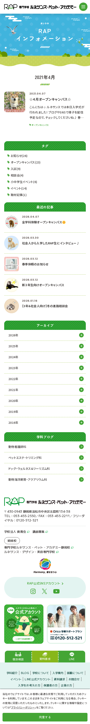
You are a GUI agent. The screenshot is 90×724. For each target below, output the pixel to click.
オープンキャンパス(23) (26, 162)
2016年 (13, 422)
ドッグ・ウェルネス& (29, 468)
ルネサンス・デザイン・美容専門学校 (29, 552)
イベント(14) (19, 188)
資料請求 (59, 679)
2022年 (13, 379)
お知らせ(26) (19, 156)
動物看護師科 (17, 447)
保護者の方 (50, 685)
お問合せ (74, 679)
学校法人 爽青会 (15, 531)
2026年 (13, 335)
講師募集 (38, 531)
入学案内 (58, 673)
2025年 (13, 346)
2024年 (13, 357)
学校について (40, 673)
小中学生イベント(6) (24, 182)
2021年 (13, 390)
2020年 (13, 401)
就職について (75, 673)
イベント (15, 679)
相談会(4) (17, 175)
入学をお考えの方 (29, 685)
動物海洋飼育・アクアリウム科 (27, 479)
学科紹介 (12, 673)
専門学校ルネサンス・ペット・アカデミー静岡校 (37, 547)
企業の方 (66, 685)
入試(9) (16, 169)
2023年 (13, 368)
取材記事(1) (19, 195)
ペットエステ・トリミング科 (25, 457)
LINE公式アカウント (38, 679)
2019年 (13, 411)
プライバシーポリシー (23, 707)
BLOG (25, 673)
